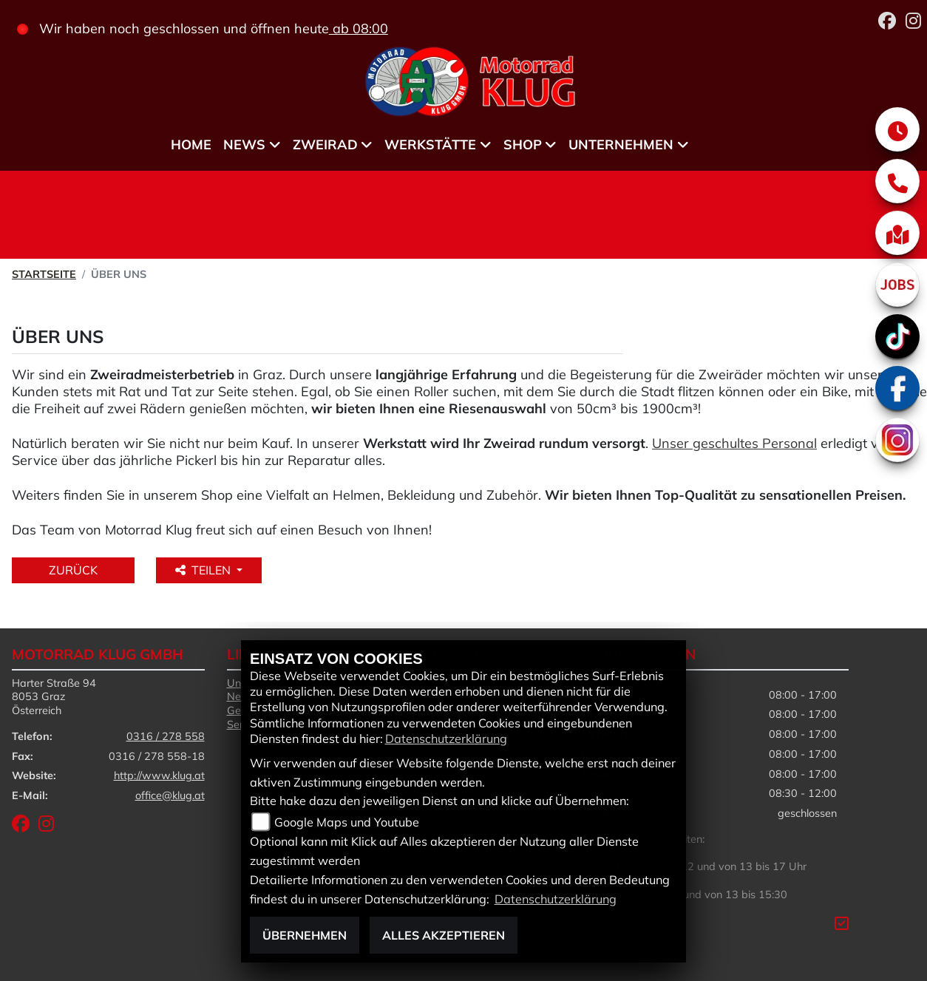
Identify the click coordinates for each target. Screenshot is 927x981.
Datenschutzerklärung (446, 738)
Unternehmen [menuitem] (620, 144)
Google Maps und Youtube (346, 822)
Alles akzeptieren (443, 935)
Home (191, 144)
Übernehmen (304, 935)
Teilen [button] (204, 570)
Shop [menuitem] (522, 144)
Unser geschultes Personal (734, 443)
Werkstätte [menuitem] (430, 144)
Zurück (73, 570)
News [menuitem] (244, 144)
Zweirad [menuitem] (325, 144)
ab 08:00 (358, 28)
